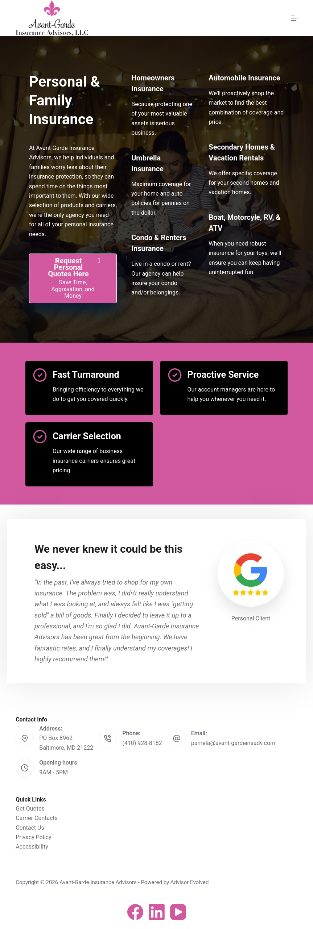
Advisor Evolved (189, 882)
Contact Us (30, 827)
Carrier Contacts (37, 818)
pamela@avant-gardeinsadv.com (233, 743)
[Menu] (294, 18)
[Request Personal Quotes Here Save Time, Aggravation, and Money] (73, 278)
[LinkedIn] (157, 912)
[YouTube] (178, 912)
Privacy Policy (34, 837)
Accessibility (32, 846)
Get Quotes (30, 808)
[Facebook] (135, 912)
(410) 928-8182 (142, 743)
